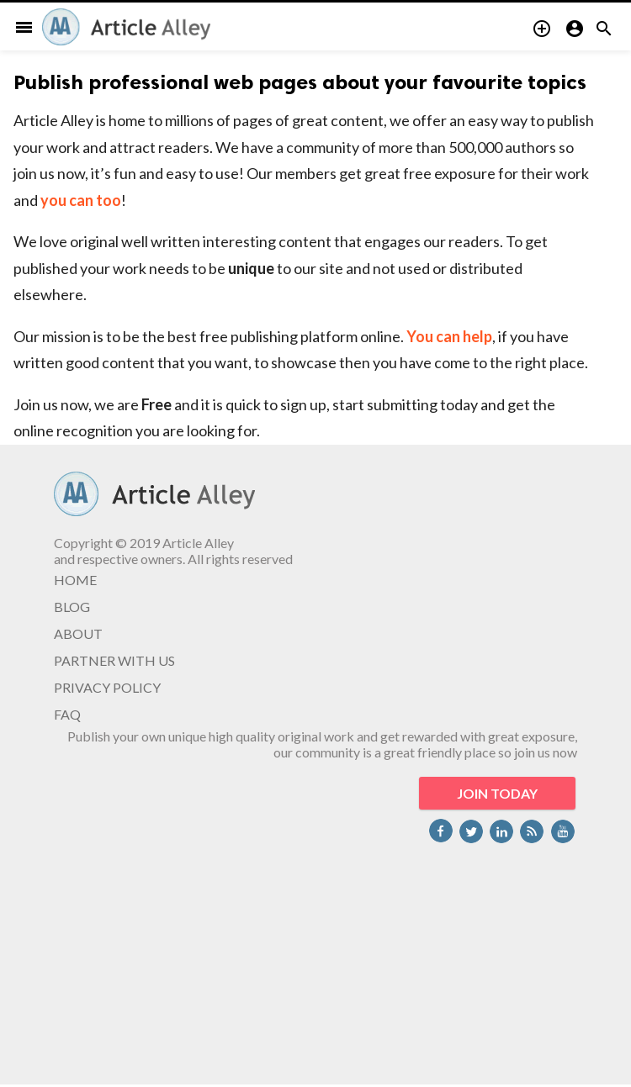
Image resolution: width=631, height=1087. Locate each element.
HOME (75, 580)
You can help (449, 336)
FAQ (67, 714)
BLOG (72, 607)
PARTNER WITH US (114, 660)
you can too (80, 200)
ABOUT (78, 633)
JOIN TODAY (497, 793)
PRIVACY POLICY (107, 687)
